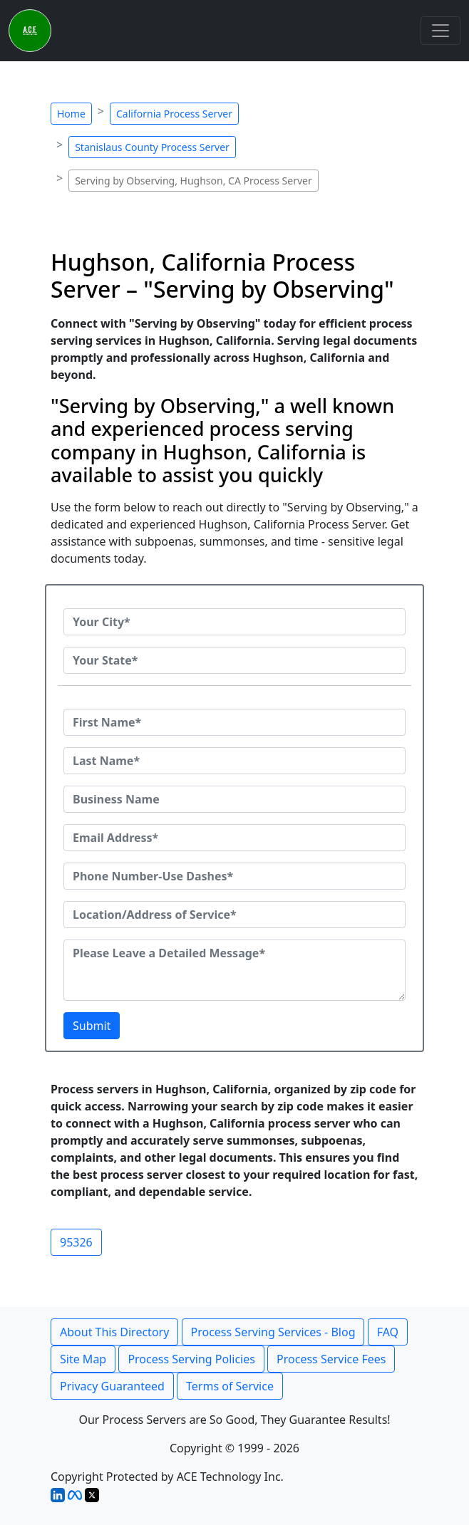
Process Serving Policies (191, 1359)
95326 (76, 1242)
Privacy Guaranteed (112, 1386)
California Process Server (174, 113)
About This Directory (114, 1332)
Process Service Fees (331, 1359)
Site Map (83, 1359)
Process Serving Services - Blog (273, 1332)
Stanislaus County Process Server (152, 147)
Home (71, 113)
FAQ (387, 1332)
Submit (91, 1026)
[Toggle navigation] (440, 30)
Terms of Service (230, 1386)
